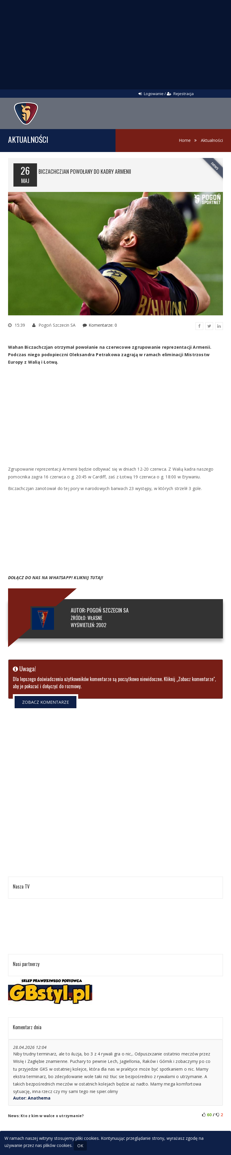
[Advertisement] (115, 44)
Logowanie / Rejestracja (166, 93)
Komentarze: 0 (103, 325)
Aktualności (212, 140)
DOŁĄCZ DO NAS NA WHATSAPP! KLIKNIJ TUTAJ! (55, 577)
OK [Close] (80, 1145)
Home (185, 140)
